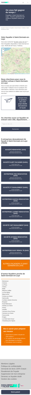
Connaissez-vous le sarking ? (14, 342)
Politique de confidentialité (11, 366)
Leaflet (8, 73)
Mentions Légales (8, 364)
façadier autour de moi (20, 42)
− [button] (3, 52)
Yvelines (23, 27)
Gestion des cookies (9, 379)
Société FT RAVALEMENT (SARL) (15, 187)
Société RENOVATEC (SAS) (15, 149)
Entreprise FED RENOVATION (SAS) (15, 174)
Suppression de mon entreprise (13, 374)
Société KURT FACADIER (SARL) (15, 162)
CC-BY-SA (27, 73)
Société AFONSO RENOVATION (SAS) (15, 237)
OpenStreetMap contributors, (20, 73)
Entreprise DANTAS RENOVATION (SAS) (15, 200)
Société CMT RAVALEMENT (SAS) (15, 225)
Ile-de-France (18, 27)
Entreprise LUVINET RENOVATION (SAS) (15, 212)
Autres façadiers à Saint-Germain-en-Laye (15, 265)
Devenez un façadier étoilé (11, 376)
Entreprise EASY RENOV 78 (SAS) (15, 250)
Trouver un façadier (9, 27)
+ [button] (3, 49)
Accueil (2, 27)
